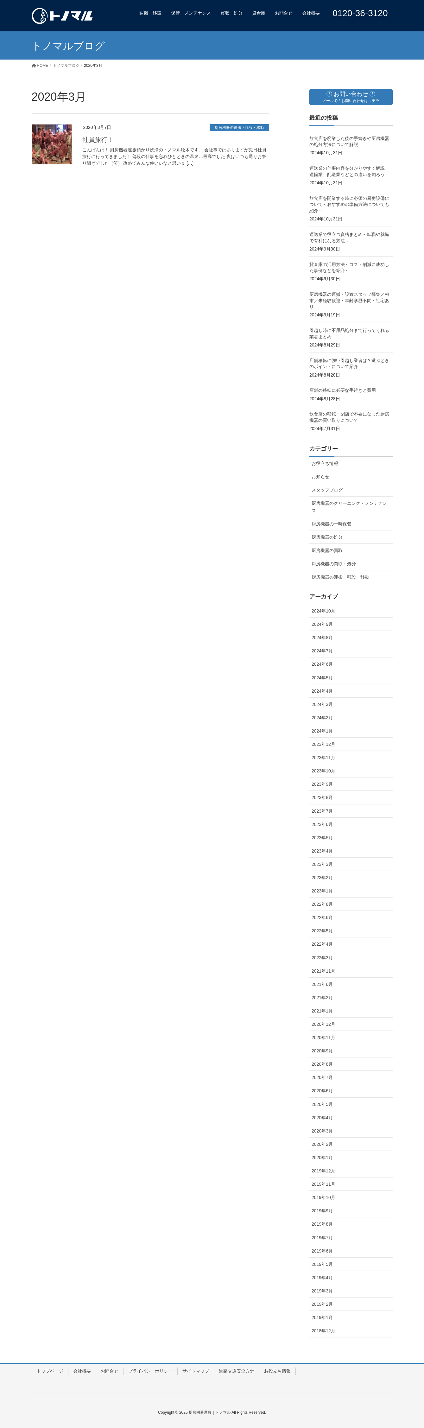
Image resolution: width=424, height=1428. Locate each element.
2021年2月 (322, 997)
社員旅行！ (98, 139)
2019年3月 (322, 1290)
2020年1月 (322, 1157)
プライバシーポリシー (150, 1371)
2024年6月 (322, 664)
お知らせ (320, 476)
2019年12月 (323, 1170)
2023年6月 (322, 824)
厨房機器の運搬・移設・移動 (239, 127)
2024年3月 (322, 704)
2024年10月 (323, 610)
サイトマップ (195, 1371)
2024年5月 (322, 677)
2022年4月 (322, 944)
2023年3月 (322, 864)
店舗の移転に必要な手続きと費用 (342, 390)
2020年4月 (322, 1117)
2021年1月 (322, 1010)
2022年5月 (322, 930)
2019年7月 (322, 1237)
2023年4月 (322, 851)
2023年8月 (322, 797)
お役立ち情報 (325, 463)
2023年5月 (322, 837)
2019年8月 (322, 1224)
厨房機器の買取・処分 (334, 563)
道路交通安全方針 (236, 1371)
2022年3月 (322, 957)
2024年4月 (322, 691)
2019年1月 (322, 1317)
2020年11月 (323, 1037)
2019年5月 (322, 1264)
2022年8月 (322, 904)
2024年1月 (322, 730)
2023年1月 (322, 890)
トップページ (50, 1371)
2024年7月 (322, 650)
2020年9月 (322, 1050)
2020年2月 (322, 1144)
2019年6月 (322, 1250)
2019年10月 (323, 1197)
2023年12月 (323, 744)
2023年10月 (323, 770)
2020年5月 (322, 1104)
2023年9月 (322, 784)
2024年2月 (322, 717)
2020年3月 (322, 1130)
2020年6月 (322, 1090)
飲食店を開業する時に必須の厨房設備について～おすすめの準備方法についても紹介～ (349, 204)
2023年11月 (323, 757)
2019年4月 (322, 1277)
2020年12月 (323, 1024)
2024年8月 (322, 637)
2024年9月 (322, 624)
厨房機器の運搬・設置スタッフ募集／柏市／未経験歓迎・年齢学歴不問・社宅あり (349, 300)
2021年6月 (322, 984)
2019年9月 (322, 1210)
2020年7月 (322, 1077)
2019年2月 (322, 1304)
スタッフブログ (327, 489)
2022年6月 (322, 917)
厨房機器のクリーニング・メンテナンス (349, 507)
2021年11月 (323, 971)
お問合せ (109, 1371)
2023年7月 (322, 811)
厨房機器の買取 (327, 550)
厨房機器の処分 (327, 537)
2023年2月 (322, 877)
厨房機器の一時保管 (331, 523)
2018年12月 (323, 1330)
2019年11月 (323, 1184)
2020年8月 (322, 1064)
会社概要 (82, 1371)
